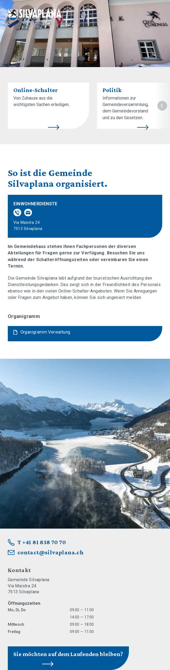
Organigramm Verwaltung (45, 332)
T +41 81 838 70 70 (41, 542)
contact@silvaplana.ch (50, 552)
